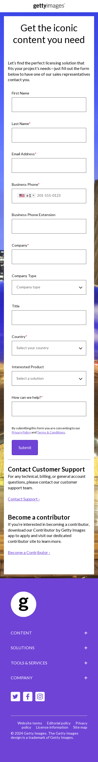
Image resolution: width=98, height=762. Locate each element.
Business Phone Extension (33, 214)
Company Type (24, 275)
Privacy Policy (21, 432)
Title (16, 306)
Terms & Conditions (51, 432)
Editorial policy (59, 723)
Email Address (23, 154)
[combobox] (26, 195)
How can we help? (26, 397)
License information (52, 727)
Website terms (30, 723)
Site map (80, 727)
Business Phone (25, 184)
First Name (20, 93)
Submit (25, 447)
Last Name (20, 123)
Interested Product (28, 367)
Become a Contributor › (29, 552)
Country (18, 336)
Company (19, 245)
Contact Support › (24, 498)
